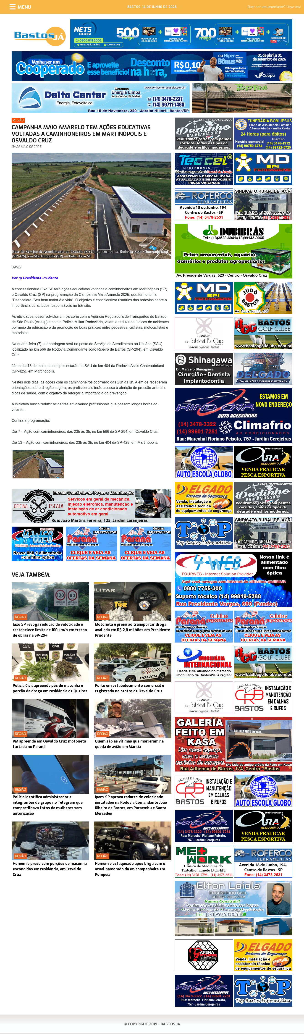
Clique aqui (293, 7)
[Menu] (20, 7)
